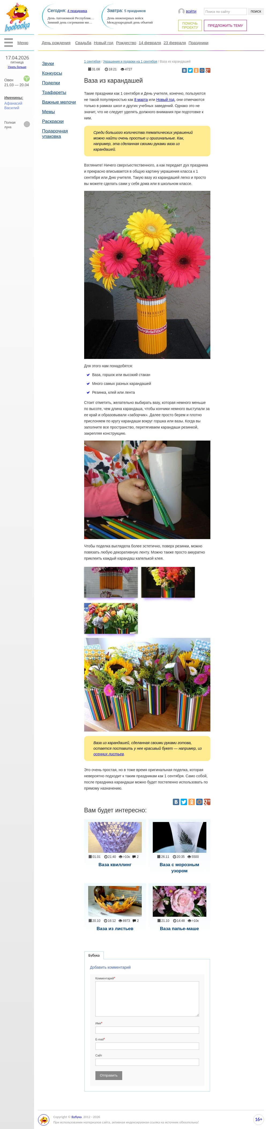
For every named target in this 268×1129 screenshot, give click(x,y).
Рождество (126, 42)
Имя (98, 1023)
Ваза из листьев (114, 928)
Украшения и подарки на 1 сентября (130, 61)
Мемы (48, 111)
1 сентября (92, 61)
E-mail (99, 1039)
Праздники (198, 42)
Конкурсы (52, 73)
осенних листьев (109, 754)
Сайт (98, 1055)
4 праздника (77, 11)
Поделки (51, 82)
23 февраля (174, 42)
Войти (191, 11)
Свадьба (83, 42)
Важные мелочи (59, 102)
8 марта (141, 99)
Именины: (13, 98)
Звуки (48, 63)
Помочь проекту (190, 25)
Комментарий (104, 978)
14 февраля (150, 42)
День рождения (56, 42)
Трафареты (54, 92)
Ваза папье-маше (179, 928)
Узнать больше (17, 67)
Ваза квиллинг (115, 864)
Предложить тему (225, 26)
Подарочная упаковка (55, 133)
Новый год (103, 42)
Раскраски (53, 121)
